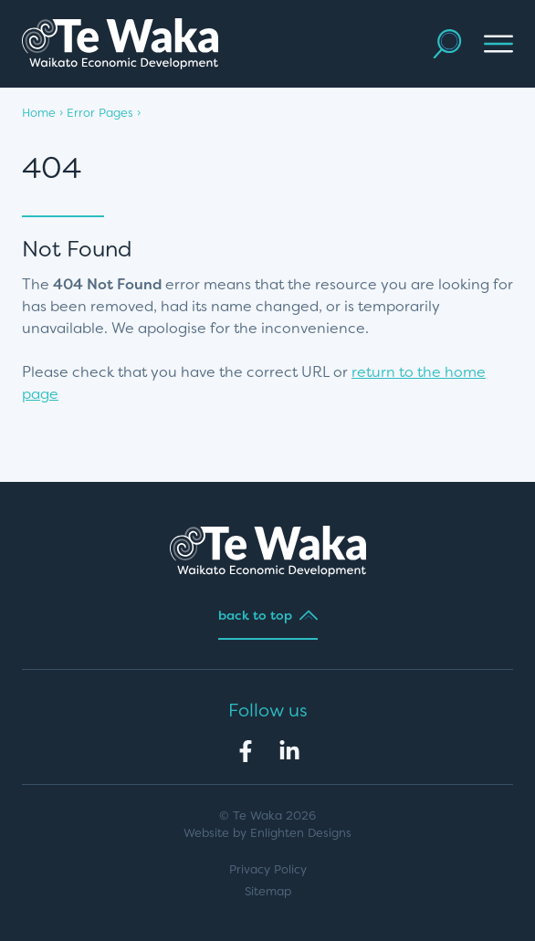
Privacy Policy (268, 869)
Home (39, 112)
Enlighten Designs (300, 833)
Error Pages (100, 112)
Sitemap (268, 891)
